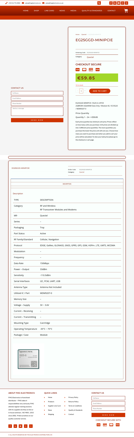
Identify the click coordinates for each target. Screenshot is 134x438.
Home (25, 11)
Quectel (83, 34)
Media (73, 11)
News (62, 11)
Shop (36, 11)
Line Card (49, 11)
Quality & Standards (92, 11)
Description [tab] (67, 184)
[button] (99, 3)
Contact (111, 11)
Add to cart (101, 91)
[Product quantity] (81, 91)
